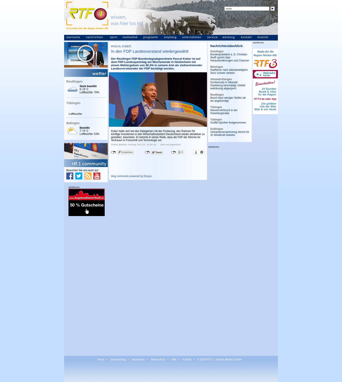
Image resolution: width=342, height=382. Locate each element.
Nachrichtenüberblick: (226, 46)
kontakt (246, 37)
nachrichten (94, 37)
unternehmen (191, 37)
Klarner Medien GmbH (229, 359)
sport (113, 37)
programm (150, 37)
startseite (73, 37)
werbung (228, 37)
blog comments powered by (131, 176)
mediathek (130, 37)
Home (100, 359)
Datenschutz (158, 359)
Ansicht (262, 37)
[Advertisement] (86, 285)
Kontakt (186, 359)
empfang (170, 37)
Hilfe (173, 359)
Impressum (138, 359)
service (212, 37)
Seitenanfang (118, 359)
